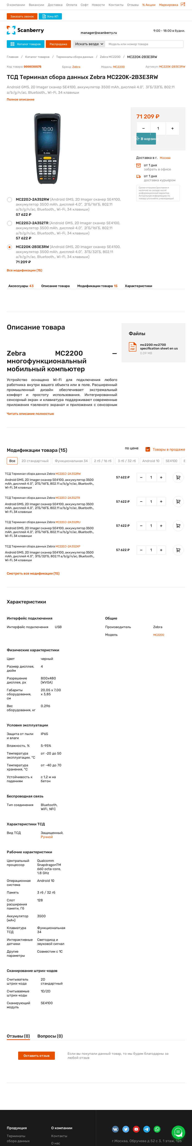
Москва (166, 165)
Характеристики (137, 286)
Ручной (47, 844)
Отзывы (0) (20, 1043)
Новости (98, 5)
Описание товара (54, 286)
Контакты (116, 5)
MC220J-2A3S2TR (71, 503)
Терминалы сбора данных (82, 57)
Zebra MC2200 (122, 57)
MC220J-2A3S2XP (71, 553)
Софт (84, 5)
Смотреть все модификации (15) (35, 581)
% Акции (149, 5)
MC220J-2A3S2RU (71, 528)
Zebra (76, 67)
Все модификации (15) (24, 270)
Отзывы (133, 5)
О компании (16, 5)
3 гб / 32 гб (134, 464)
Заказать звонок (22, 16)
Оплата (71, 5)
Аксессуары (20, 286)
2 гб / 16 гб (109, 464)
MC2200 (119, 67)
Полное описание (20, 99)
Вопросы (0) (58, 1043)
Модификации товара (96, 286)
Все (12, 464)
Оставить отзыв (37, 1064)
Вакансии (36, 5)
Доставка (55, 5)
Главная (13, 57)
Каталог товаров (40, 57)
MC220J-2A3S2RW (71, 478)
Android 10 (160, 464)
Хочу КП (50, 16)
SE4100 (181, 464)
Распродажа (58, 44)
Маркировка (172, 5)
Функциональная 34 (76, 464)
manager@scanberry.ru (99, 33)
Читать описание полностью (32, 417)
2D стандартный (36, 464)
